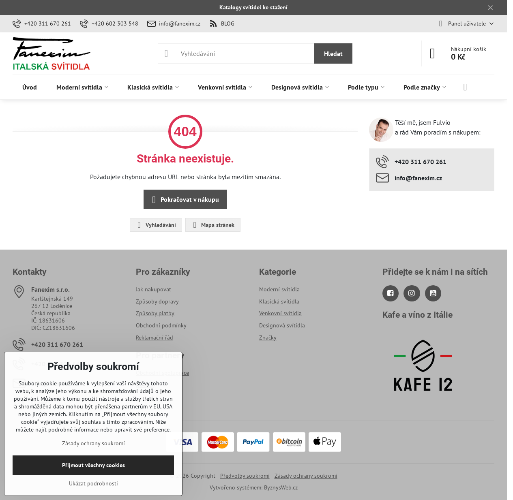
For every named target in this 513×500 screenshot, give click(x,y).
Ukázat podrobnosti (93, 483)
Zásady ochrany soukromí (306, 475)
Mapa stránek (212, 225)
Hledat (333, 53)
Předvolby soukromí (245, 475)
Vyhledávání (155, 225)
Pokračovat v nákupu (184, 200)
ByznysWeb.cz (281, 487)
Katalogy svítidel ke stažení (253, 7)
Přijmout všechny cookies (93, 465)
